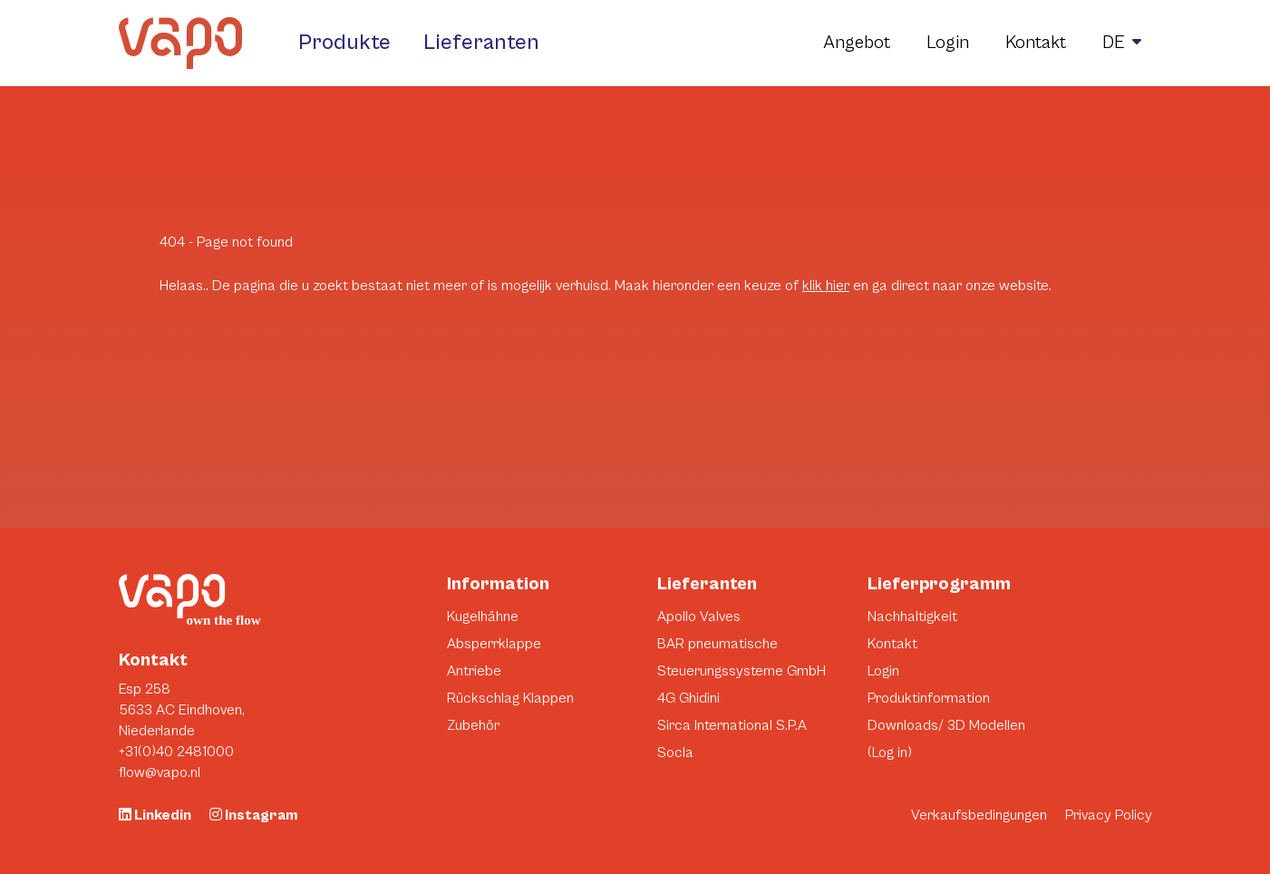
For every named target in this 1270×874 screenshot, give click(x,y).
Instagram (253, 815)
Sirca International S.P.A (732, 725)
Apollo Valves (699, 616)
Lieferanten (481, 42)
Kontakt (1035, 43)
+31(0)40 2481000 (176, 751)
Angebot (856, 43)
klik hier (825, 285)
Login (947, 43)
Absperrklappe (494, 644)
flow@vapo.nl (159, 772)
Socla (675, 752)
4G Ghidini (688, 698)
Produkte (344, 42)
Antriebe (474, 671)
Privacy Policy (1108, 815)
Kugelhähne (483, 616)
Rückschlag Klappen (510, 698)
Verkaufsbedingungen (979, 815)
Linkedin (155, 815)
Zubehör (473, 725)
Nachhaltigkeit (912, 616)
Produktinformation (929, 698)
